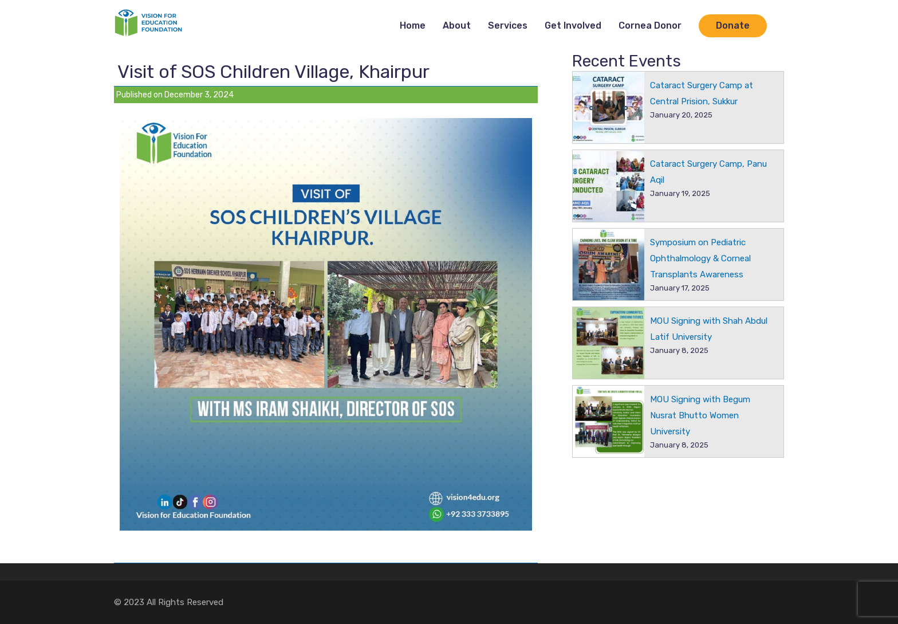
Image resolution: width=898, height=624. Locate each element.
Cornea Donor (650, 25)
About (457, 25)
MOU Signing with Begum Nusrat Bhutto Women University (700, 415)
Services (507, 25)
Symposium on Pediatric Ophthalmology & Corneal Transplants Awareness (700, 258)
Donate (733, 25)
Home (413, 25)
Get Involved (573, 25)
